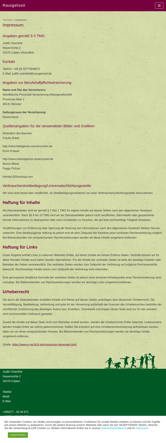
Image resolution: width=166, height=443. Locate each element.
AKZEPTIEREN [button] (18, 435)
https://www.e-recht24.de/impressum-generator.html (44, 344)
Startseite (7, 20)
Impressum (141, 428)
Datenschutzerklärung (113, 428)
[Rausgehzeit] (14, 5)
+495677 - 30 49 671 (16, 411)
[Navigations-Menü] (159, 6)
